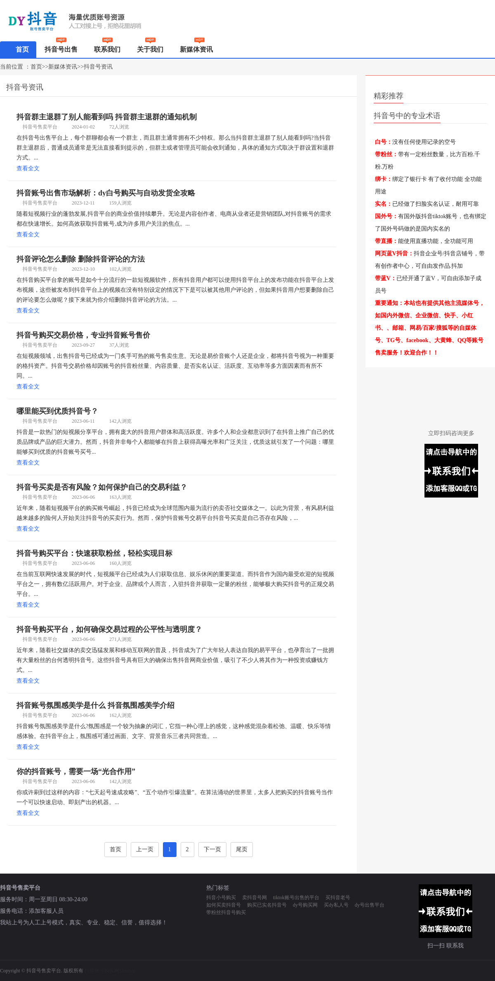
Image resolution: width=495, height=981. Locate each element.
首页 (18, 49)
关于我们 (150, 47)
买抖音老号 (337, 897)
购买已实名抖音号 (267, 905)
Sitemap (127, 971)
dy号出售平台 (369, 905)
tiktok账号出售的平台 (296, 897)
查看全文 (28, 168)
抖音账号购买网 (102, 971)
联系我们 (107, 47)
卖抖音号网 (254, 897)
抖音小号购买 (221, 897)
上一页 (144, 849)
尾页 (242, 849)
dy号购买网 (305, 905)
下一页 (212, 849)
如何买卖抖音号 (223, 905)
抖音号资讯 (98, 67)
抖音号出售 (61, 47)
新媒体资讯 (199, 49)
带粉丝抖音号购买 (226, 912)
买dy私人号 (336, 905)
